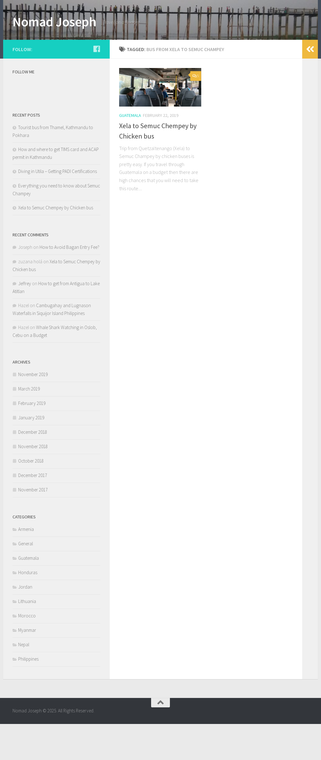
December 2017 (32, 511)
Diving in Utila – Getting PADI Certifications (57, 207)
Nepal (23, 681)
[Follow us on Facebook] (96, 85)
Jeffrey (24, 319)
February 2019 (31, 439)
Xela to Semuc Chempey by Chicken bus (55, 244)
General (25, 580)
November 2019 (33, 410)
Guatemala (130, 152)
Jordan (25, 623)
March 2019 (29, 425)
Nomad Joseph (54, 21)
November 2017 (33, 526)
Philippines (28, 695)
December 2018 (32, 468)
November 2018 (33, 482)
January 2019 (31, 454)
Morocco (27, 652)
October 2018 (31, 497)
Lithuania (27, 637)
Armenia (26, 565)
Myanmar (27, 666)
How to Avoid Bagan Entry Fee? (69, 283)
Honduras (27, 608)
